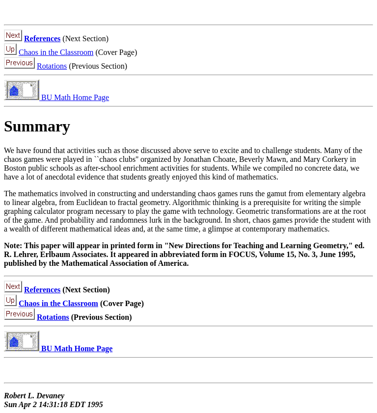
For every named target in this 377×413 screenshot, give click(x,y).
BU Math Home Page (56, 97)
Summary (37, 126)
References (42, 38)
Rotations (52, 66)
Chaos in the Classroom (56, 52)
